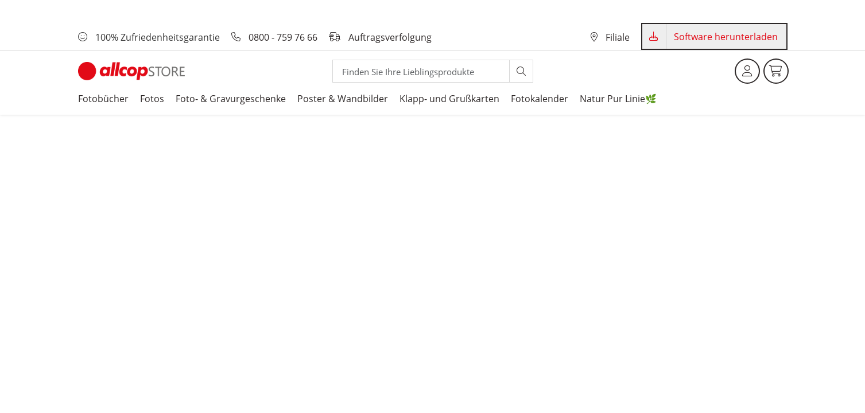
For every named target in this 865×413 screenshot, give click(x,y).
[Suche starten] (521, 71)
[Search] (421, 71)
